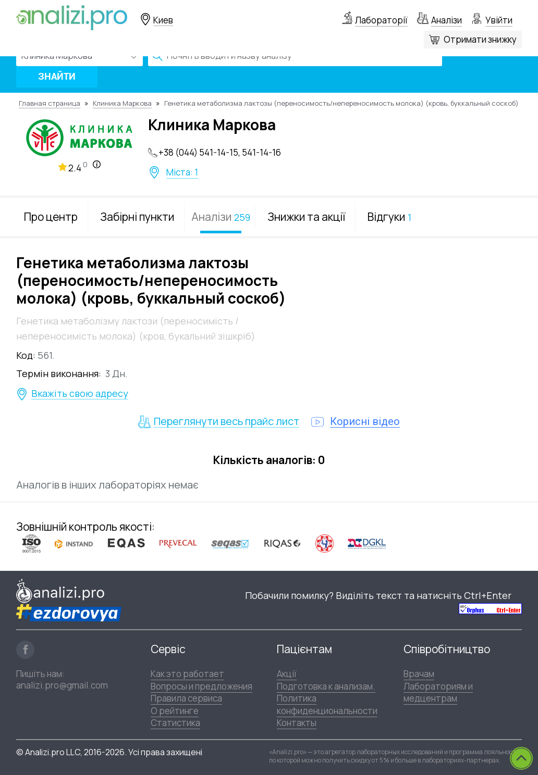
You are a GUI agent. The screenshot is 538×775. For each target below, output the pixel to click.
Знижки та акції (306, 216)
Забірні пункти (137, 216)
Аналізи (446, 20)
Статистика (175, 723)
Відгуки (389, 216)
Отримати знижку (480, 39)
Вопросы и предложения (201, 686)
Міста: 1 (182, 172)
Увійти (498, 20)
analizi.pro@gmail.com (62, 685)
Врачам (419, 674)
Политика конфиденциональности (327, 704)
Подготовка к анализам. (326, 686)
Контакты (296, 723)
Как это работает (187, 674)
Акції (287, 674)
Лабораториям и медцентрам (438, 692)
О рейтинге (175, 711)
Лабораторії (381, 20)
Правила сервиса (186, 698)
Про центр (51, 216)
